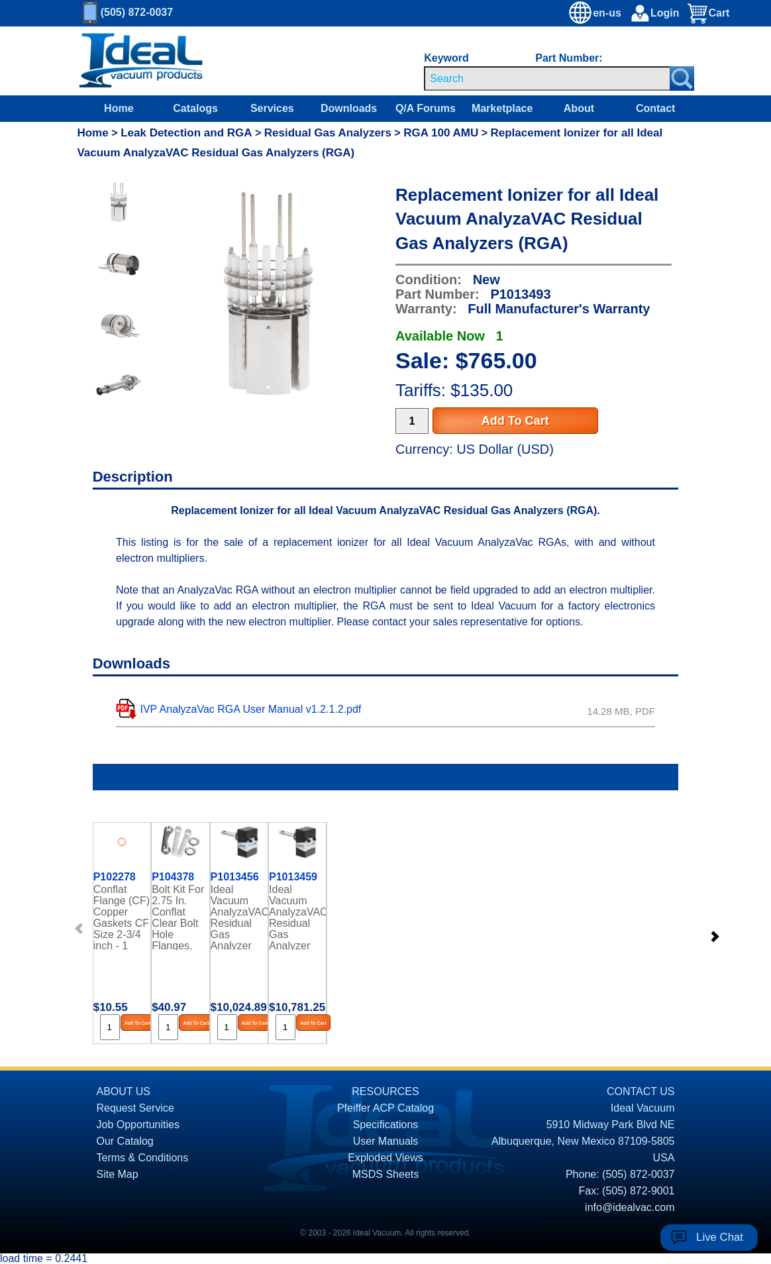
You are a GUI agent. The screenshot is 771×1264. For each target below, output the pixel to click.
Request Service (135, 1108)
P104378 (173, 877)
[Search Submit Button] (682, 78)
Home (118, 108)
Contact (656, 108)
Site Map (117, 1174)
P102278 (114, 877)
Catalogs (195, 108)
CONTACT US (641, 1091)
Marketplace (502, 108)
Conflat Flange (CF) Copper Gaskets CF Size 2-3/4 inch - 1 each (121, 917)
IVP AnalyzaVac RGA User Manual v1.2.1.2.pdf (251, 709)
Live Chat (719, 1237)
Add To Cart (515, 420)
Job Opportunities (138, 1124)
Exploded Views (385, 1157)
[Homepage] (141, 60)
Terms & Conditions (143, 1157)
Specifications (386, 1124)
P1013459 (293, 877)
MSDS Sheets (385, 1174)
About (579, 108)
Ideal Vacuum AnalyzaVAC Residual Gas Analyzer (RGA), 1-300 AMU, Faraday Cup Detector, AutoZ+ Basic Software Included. (297, 917)
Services (272, 108)
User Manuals (386, 1141)
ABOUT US (124, 1091)
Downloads (349, 108)
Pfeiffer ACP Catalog (385, 1108)
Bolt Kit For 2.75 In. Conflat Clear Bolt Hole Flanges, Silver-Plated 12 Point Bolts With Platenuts (178, 917)
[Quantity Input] (412, 421)
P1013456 (235, 877)
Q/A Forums (425, 108)
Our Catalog (125, 1141)
